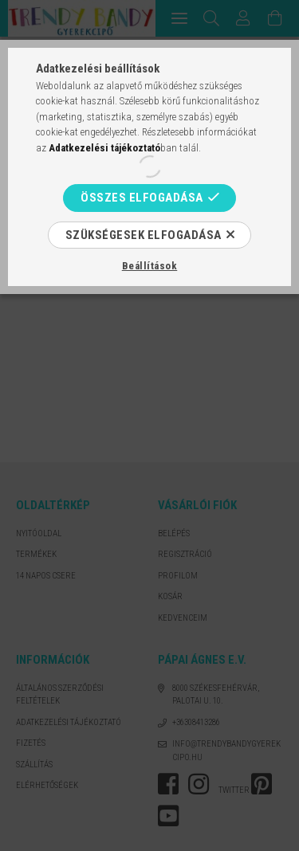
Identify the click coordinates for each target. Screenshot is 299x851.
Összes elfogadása (142, 197)
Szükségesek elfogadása (143, 235)
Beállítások (150, 266)
